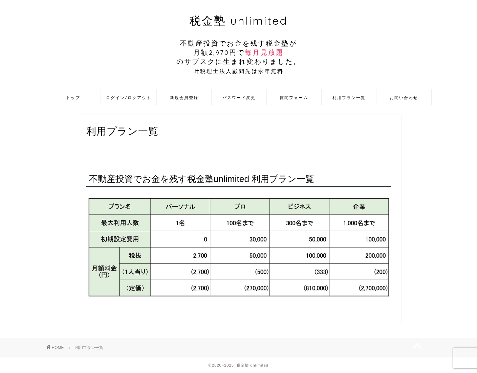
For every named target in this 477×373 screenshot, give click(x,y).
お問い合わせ (404, 97)
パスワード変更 (239, 97)
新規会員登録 (184, 97)
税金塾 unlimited (238, 44)
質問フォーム (294, 97)
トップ (73, 97)
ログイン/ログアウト (128, 97)
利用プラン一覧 (349, 97)
